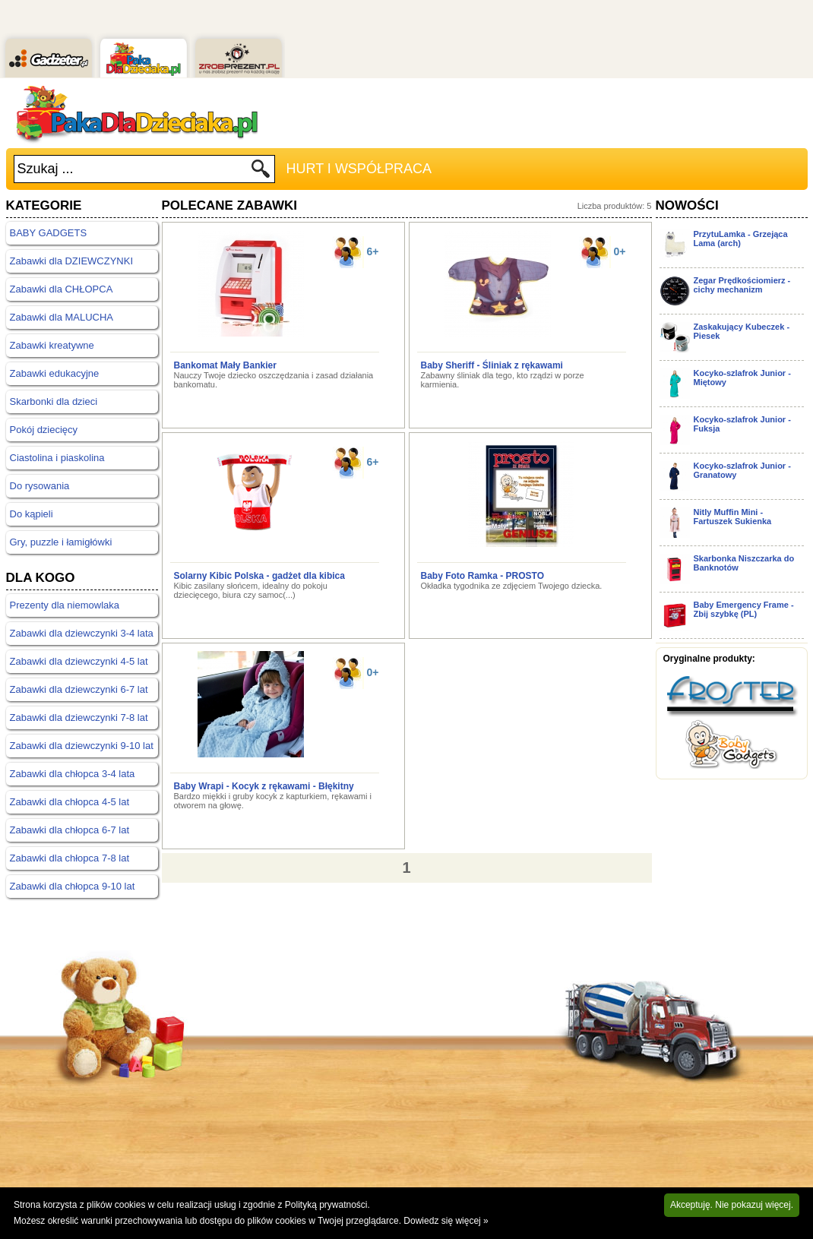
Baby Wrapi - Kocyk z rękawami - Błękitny (264, 786)
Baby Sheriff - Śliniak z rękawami (492, 365)
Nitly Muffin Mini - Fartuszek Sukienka (733, 516)
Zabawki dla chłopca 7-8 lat (70, 858)
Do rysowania (40, 485)
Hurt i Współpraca (359, 168)
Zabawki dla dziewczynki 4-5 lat (79, 661)
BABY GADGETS (48, 233)
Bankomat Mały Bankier (225, 365)
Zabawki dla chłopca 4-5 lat (70, 802)
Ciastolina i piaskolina (57, 457)
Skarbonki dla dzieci (54, 401)
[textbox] (132, 169)
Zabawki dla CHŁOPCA (61, 289)
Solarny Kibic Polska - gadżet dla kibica (259, 576)
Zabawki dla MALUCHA (62, 317)
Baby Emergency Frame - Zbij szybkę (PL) (744, 609)
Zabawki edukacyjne (55, 373)
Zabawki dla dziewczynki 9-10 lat (81, 745)
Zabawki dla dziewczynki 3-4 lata (81, 633)
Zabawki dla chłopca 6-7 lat (70, 830)
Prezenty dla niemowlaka (65, 605)
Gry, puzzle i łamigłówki (61, 542)
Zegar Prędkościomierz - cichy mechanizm (742, 285)
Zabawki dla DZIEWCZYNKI (72, 261)
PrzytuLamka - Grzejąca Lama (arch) (741, 238)
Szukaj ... (45, 168)
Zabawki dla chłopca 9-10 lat (72, 886)
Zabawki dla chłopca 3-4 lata (72, 773)
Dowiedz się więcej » (445, 1220)
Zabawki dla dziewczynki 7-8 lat (79, 717)
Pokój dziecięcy (44, 429)
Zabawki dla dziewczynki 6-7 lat (79, 689)
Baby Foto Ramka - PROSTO (482, 576)
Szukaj (260, 173)
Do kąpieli (31, 514)
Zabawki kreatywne (52, 345)
